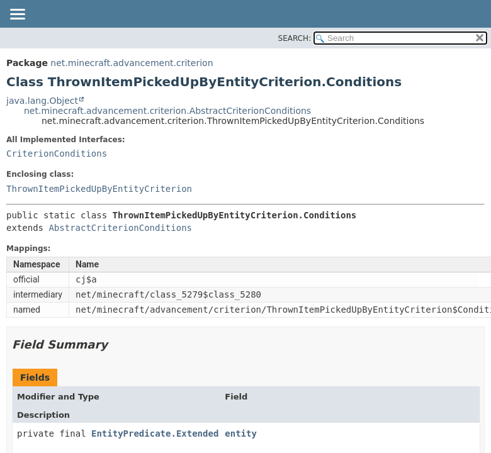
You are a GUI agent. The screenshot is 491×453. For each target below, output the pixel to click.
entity (241, 433)
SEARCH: (295, 38)
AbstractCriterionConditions (120, 228)
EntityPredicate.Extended (154, 433)
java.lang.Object (42, 101)
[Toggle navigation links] (17, 15)
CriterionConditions (56, 153)
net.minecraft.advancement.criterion (131, 63)
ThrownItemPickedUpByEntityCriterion (99, 189)
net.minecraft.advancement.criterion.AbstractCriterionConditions (167, 111)
